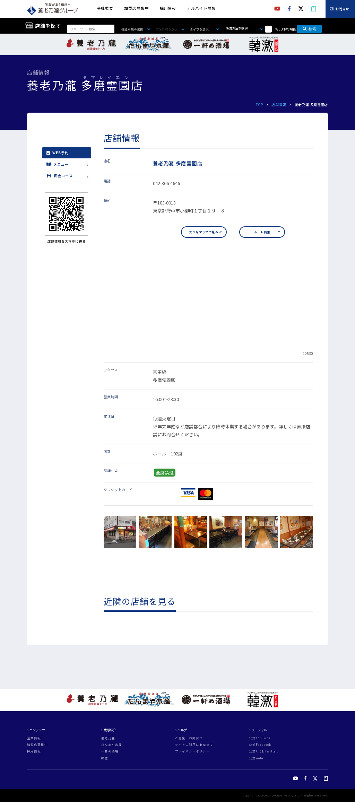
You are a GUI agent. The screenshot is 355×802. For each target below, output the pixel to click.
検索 (309, 29)
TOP (259, 104)
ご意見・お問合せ (189, 738)
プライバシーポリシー (192, 751)
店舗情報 (278, 104)
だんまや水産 (111, 744)
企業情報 (34, 738)
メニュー (57, 164)
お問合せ (342, 8)
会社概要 (105, 8)
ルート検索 (262, 232)
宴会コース (59, 175)
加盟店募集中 (136, 8)
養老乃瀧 (108, 738)
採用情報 (168, 8)
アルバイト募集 (201, 8)
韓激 (104, 758)
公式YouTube (259, 738)
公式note (256, 758)
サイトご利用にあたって (194, 744)
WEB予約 (57, 152)
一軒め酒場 (110, 751)
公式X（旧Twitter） (265, 751)
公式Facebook (260, 744)
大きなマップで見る (203, 232)
